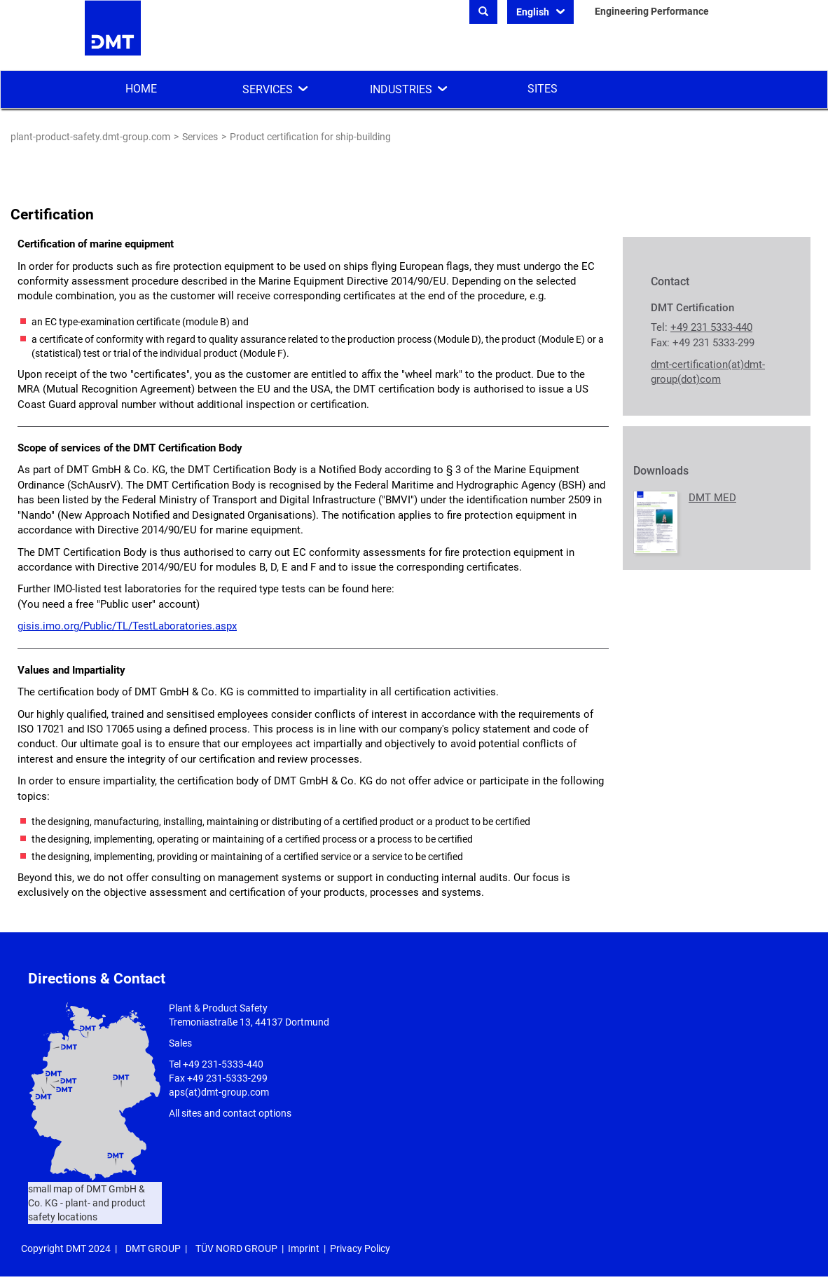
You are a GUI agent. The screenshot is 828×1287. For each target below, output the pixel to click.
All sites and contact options (230, 1113)
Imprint (303, 1248)
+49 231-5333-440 (223, 1064)
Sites (542, 88)
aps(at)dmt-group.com (219, 1092)
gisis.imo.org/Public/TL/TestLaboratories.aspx (127, 626)
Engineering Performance (652, 11)
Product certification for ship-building (310, 136)
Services (267, 89)
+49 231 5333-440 (711, 327)
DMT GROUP (153, 1248)
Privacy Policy (360, 1248)
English (533, 12)
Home (141, 88)
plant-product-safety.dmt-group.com (90, 136)
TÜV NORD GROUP (236, 1248)
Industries (401, 89)
